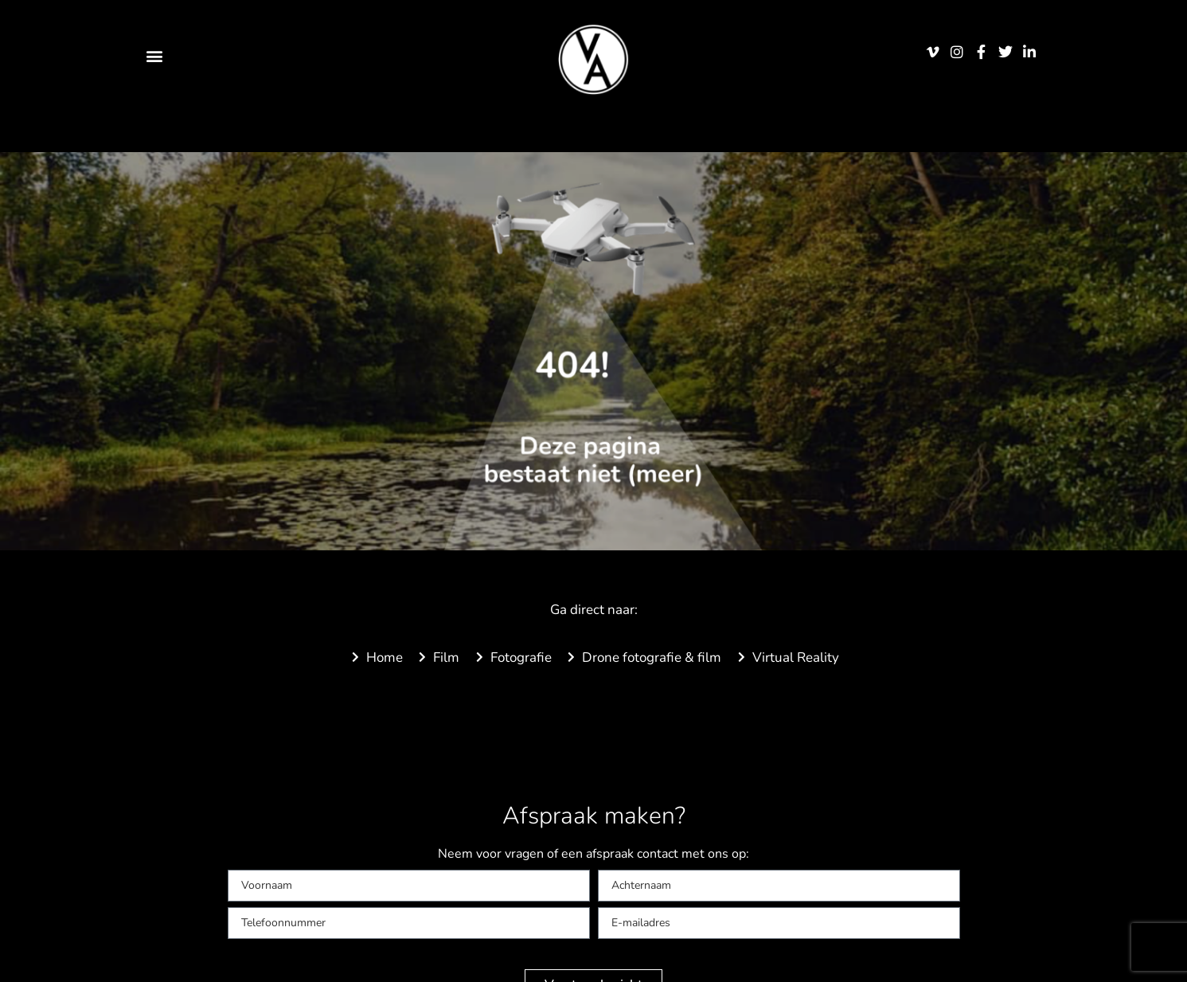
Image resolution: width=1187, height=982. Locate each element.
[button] (155, 55)
